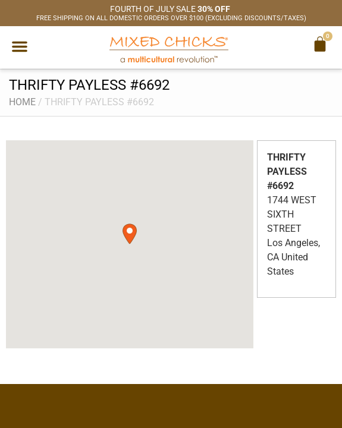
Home (22, 102)
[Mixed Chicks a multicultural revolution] (168, 49)
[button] (19, 46)
